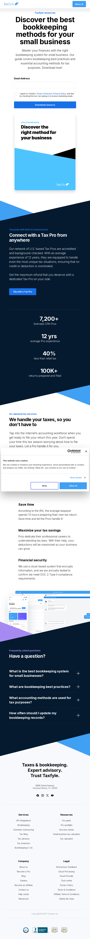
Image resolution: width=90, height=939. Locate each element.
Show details (76, 477)
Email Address (22, 78)
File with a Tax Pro (22, 291)
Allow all (73, 486)
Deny (44, 486)
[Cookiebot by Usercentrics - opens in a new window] (69, 451)
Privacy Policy (59, 94)
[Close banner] (86, 451)
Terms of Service (44, 94)
